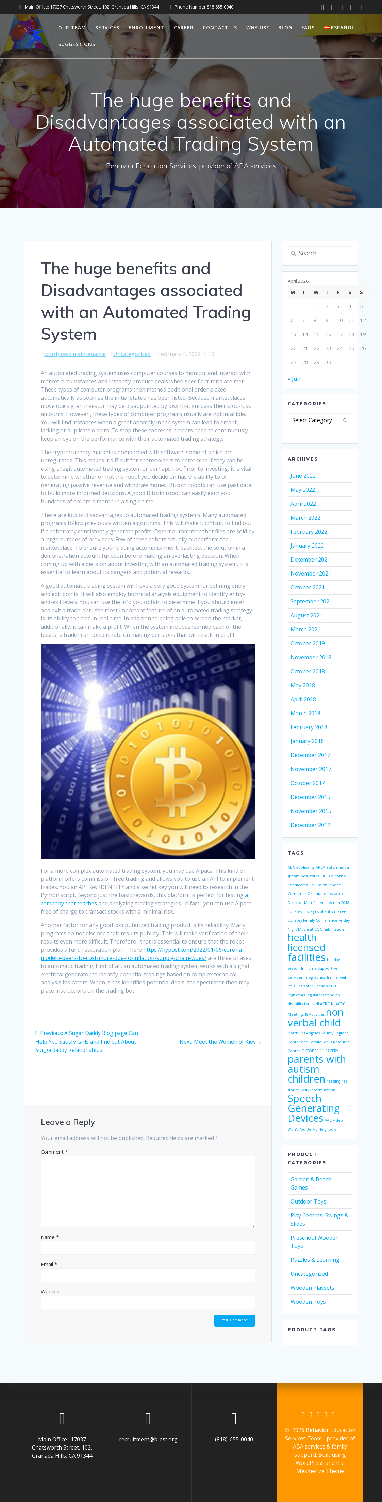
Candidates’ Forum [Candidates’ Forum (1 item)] (304, 885)
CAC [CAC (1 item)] (324, 876)
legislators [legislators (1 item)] (296, 995)
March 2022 (305, 517)
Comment (54, 1151)
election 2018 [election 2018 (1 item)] (337, 902)
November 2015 (310, 811)
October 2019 (307, 643)
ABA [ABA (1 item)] (291, 867)
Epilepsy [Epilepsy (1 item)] (295, 911)
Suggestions (76, 44)
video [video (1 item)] (338, 1120)
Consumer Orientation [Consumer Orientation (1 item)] (308, 893)
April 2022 (303, 503)
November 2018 (310, 657)
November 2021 (310, 573)
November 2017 (310, 769)
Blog (285, 27)
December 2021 (310, 559)
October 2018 (307, 671)
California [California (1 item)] (337, 876)
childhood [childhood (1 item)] (332, 885)
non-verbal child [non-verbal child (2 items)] (317, 1017)
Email (49, 1263)
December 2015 (310, 797)
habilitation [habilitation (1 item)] (333, 929)
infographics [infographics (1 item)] (315, 977)
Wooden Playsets (312, 1287)
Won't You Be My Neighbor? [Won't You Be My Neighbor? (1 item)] (312, 1129)
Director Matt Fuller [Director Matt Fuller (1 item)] (306, 902)
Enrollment (146, 27)
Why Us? (257, 27)
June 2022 (303, 475)
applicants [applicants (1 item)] (305, 867)
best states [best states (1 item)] (310, 876)
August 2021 (306, 615)
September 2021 (311, 601)
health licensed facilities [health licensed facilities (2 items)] (307, 947)
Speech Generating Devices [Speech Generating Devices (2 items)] (314, 1108)
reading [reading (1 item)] (333, 1081)
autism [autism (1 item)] (332, 867)
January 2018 (307, 741)
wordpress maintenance (75, 354)
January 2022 (307, 545)
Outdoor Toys (308, 1201)
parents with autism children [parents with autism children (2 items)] (317, 1069)
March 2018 (305, 713)
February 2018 (308, 727)
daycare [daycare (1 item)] (337, 893)
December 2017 (310, 755)
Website (51, 1290)
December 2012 (310, 825)
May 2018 (302, 685)
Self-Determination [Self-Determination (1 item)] (318, 1090)
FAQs (308, 27)
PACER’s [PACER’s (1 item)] (331, 1050)
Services (107, 27)
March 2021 (305, 629)
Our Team (72, 27)
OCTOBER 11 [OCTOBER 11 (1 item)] (313, 1050)
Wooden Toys (308, 1301)
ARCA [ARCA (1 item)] (320, 867)
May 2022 (302, 489)
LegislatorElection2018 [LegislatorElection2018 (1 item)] (316, 986)
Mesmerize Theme (320, 1471)
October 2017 (307, 783)
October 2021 (307, 587)
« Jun (294, 378)
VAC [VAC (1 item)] (328, 1120)
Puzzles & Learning (314, 1259)
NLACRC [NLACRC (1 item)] (322, 1003)
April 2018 (303, 699)
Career (184, 27)
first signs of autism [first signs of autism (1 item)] (319, 911)
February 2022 (308, 531)
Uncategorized (132, 354)
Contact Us (220, 27)
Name (50, 1236)
